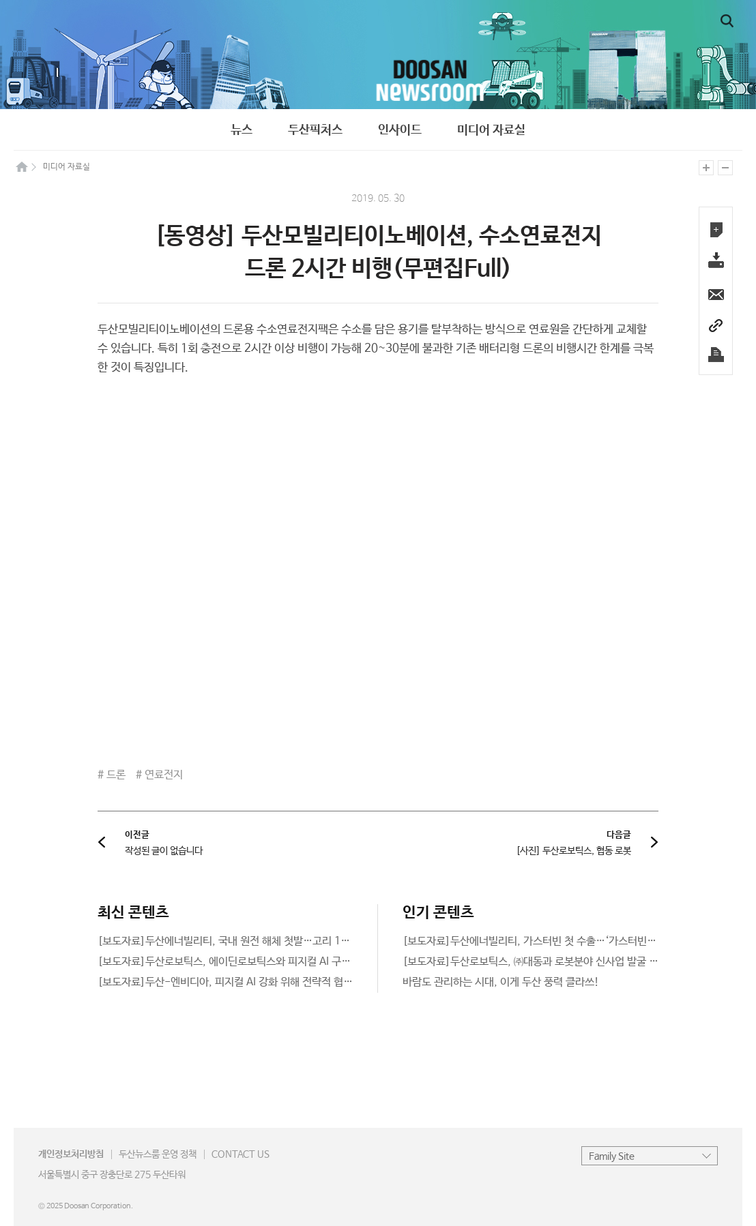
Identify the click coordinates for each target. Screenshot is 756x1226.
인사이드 (400, 130)
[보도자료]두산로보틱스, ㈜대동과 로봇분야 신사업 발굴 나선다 (540, 961)
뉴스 (241, 130)
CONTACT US (241, 1154)
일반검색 (727, 21)
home (22, 166)
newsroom (378, 54)
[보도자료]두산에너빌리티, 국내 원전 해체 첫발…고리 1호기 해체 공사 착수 (261, 941)
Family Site (612, 1156)
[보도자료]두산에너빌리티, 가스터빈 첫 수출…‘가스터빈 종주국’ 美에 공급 (564, 941)
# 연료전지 (159, 774)
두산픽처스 (315, 130)
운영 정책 (158, 1154)
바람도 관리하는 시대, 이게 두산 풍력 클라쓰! (501, 982)
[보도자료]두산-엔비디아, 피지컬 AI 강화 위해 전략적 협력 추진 (236, 982)
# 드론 (112, 774)
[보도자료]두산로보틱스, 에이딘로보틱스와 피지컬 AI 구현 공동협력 (245, 961)
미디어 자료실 (491, 130)
